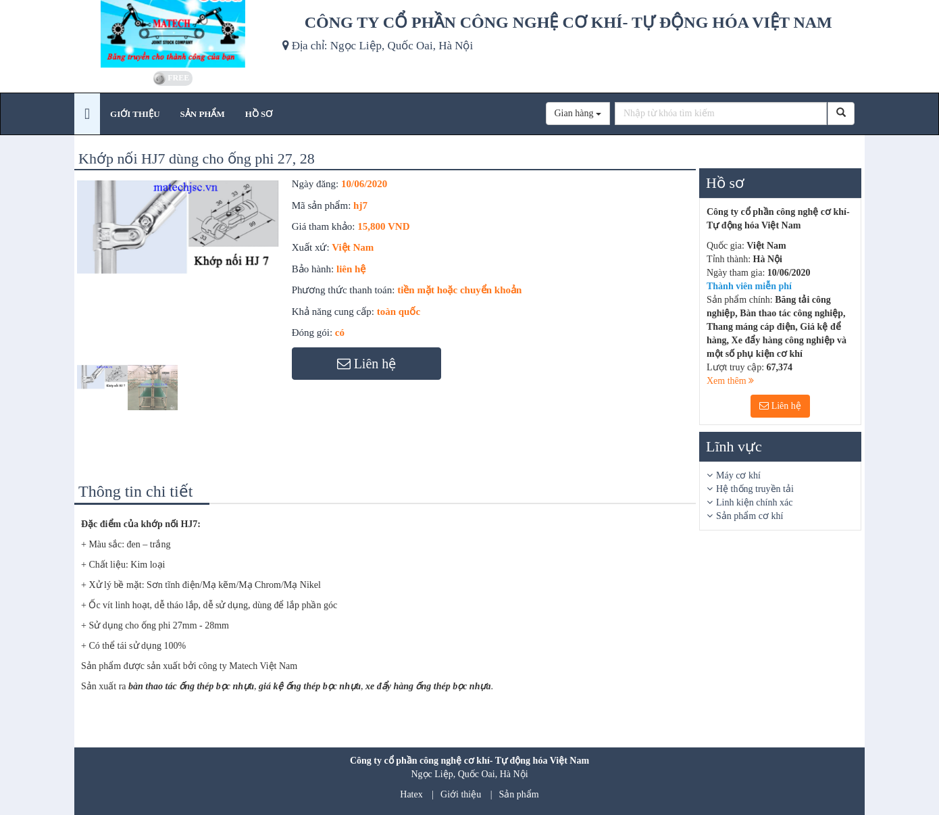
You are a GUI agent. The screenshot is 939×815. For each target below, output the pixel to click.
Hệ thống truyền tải (755, 489)
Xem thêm (730, 381)
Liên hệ (780, 406)
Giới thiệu (460, 794)
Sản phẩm (519, 794)
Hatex (411, 794)
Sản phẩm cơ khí (749, 516)
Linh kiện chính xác (754, 502)
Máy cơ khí (738, 475)
